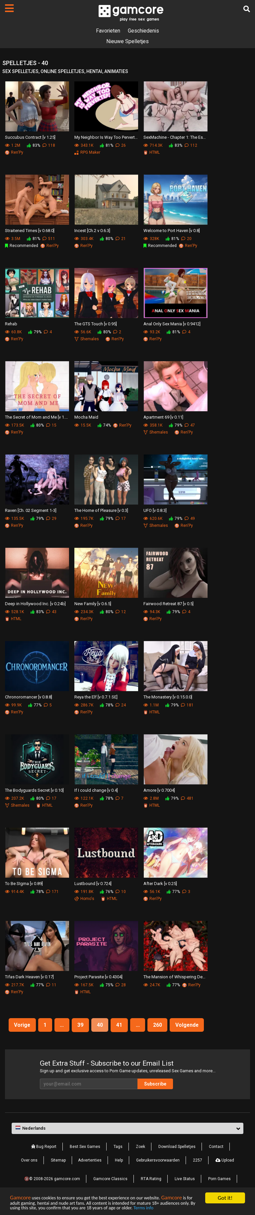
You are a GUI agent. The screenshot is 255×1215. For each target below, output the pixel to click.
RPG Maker (87, 152)
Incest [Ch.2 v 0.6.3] (92, 230)
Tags (118, 1146)
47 (190, 425)
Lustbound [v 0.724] (93, 883)
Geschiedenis (144, 31)
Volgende (188, 1025)
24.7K (151, 985)
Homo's (84, 898)
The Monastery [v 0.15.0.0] (167, 696)
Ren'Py (14, 152)
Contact (216, 1146)
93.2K (151, 332)
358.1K (152, 425)
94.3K (151, 611)
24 (121, 705)
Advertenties (90, 1160)
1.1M (151, 705)
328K (151, 238)
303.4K (83, 238)
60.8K (13, 332)
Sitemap (58, 1160)
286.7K (83, 705)
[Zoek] (246, 9)
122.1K (83, 798)
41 (120, 1025)
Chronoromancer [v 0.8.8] (28, 696)
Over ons (29, 1160)
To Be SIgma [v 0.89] (24, 883)
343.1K (83, 145)
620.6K (152, 518)
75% (106, 985)
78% (106, 705)
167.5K (83, 985)
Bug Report (43, 1146)
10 (121, 891)
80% (106, 238)
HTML (151, 152)
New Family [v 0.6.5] (92, 603)
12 (121, 611)
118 (48, 145)
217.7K (14, 985)
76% (106, 891)
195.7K (83, 518)
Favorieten (108, 31)
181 (187, 705)
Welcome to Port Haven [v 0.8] (171, 230)
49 (190, 518)
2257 (197, 1160)
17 (121, 518)
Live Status (185, 1178)
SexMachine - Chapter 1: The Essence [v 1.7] (175, 137)
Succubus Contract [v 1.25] (30, 137)
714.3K (152, 145)
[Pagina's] (9, 8)
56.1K (151, 891)
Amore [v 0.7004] (159, 790)
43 (51, 611)
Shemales (86, 339)
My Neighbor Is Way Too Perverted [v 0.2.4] (106, 137)
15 (51, 425)
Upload (224, 1160)
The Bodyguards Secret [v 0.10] (34, 790)
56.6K (82, 332)
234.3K (83, 611)
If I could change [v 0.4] (96, 790)
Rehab (11, 323)
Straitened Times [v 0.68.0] (29, 230)
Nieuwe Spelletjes (127, 41)
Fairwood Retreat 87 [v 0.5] (168, 603)
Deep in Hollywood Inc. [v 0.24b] (35, 603)
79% (35, 332)
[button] (127, 1128)
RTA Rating (151, 1178)
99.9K (13, 705)
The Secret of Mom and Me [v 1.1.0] (37, 417)
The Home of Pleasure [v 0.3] (101, 510)
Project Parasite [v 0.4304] (98, 976)
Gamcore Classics (110, 1178)
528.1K (14, 611)
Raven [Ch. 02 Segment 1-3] (30, 510)
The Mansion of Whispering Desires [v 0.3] (175, 976)
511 (48, 238)
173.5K (14, 425)
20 (186, 238)
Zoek (140, 1146)
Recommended (21, 245)
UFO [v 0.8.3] (155, 510)
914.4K (14, 891)
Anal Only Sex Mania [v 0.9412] (172, 323)
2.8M (151, 798)
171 (52, 891)
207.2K (14, 798)
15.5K (82, 425)
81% (106, 145)
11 (51, 985)
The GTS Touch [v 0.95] (95, 323)
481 (187, 798)
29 (51, 518)
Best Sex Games (85, 1146)
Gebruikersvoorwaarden (158, 1160)
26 (121, 145)
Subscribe (157, 1084)
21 (121, 238)
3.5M (12, 238)
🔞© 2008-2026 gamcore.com (52, 1178)
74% (104, 425)
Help (119, 1160)
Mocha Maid (86, 417)
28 (121, 985)
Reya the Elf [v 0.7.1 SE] (96, 696)
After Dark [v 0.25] (160, 883)
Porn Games (219, 1178)
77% (35, 705)
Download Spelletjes (177, 1146)
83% (33, 145)
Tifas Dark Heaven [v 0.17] (29, 976)
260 (158, 1025)
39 (80, 1025)
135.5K (14, 518)
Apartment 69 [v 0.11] (163, 417)
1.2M (12, 145)
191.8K (83, 891)
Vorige (21, 1025)
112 (191, 145)
